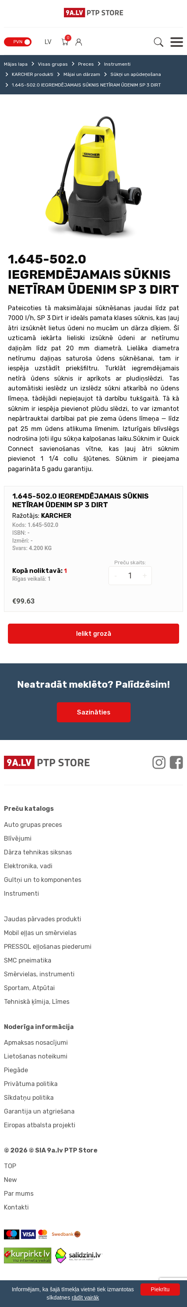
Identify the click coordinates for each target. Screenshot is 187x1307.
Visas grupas (53, 64)
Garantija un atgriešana (39, 1111)
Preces (86, 64)
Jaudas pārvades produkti (42, 919)
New (10, 1180)
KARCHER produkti (32, 74)
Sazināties (93, 712)
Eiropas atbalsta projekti (39, 1125)
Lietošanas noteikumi (35, 1056)
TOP (10, 1166)
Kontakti (16, 1207)
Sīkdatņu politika (29, 1097)
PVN (17, 41)
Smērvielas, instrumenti (39, 974)
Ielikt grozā (93, 633)
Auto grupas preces (33, 824)
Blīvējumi (18, 838)
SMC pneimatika (27, 960)
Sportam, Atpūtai (29, 988)
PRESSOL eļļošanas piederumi (48, 946)
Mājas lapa (16, 64)
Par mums (19, 1193)
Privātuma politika (31, 1084)
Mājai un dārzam (82, 74)
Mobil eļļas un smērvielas (40, 933)
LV (48, 42)
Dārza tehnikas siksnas (38, 852)
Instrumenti (117, 64)
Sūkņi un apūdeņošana (135, 74)
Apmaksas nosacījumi (36, 1042)
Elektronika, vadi (28, 866)
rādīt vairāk (85, 1297)
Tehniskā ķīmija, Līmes (36, 1001)
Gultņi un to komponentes (42, 880)
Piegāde (16, 1070)
